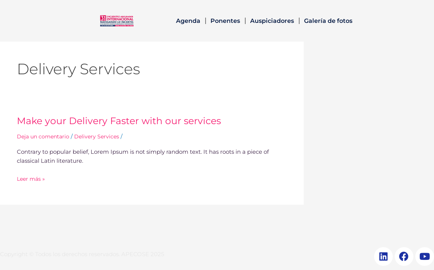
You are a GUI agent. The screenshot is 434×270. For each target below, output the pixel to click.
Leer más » (32, 178)
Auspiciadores (272, 20)
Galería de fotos (328, 20)
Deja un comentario (44, 136)
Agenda (188, 20)
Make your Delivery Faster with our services (122, 121)
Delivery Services (100, 136)
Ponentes (225, 20)
